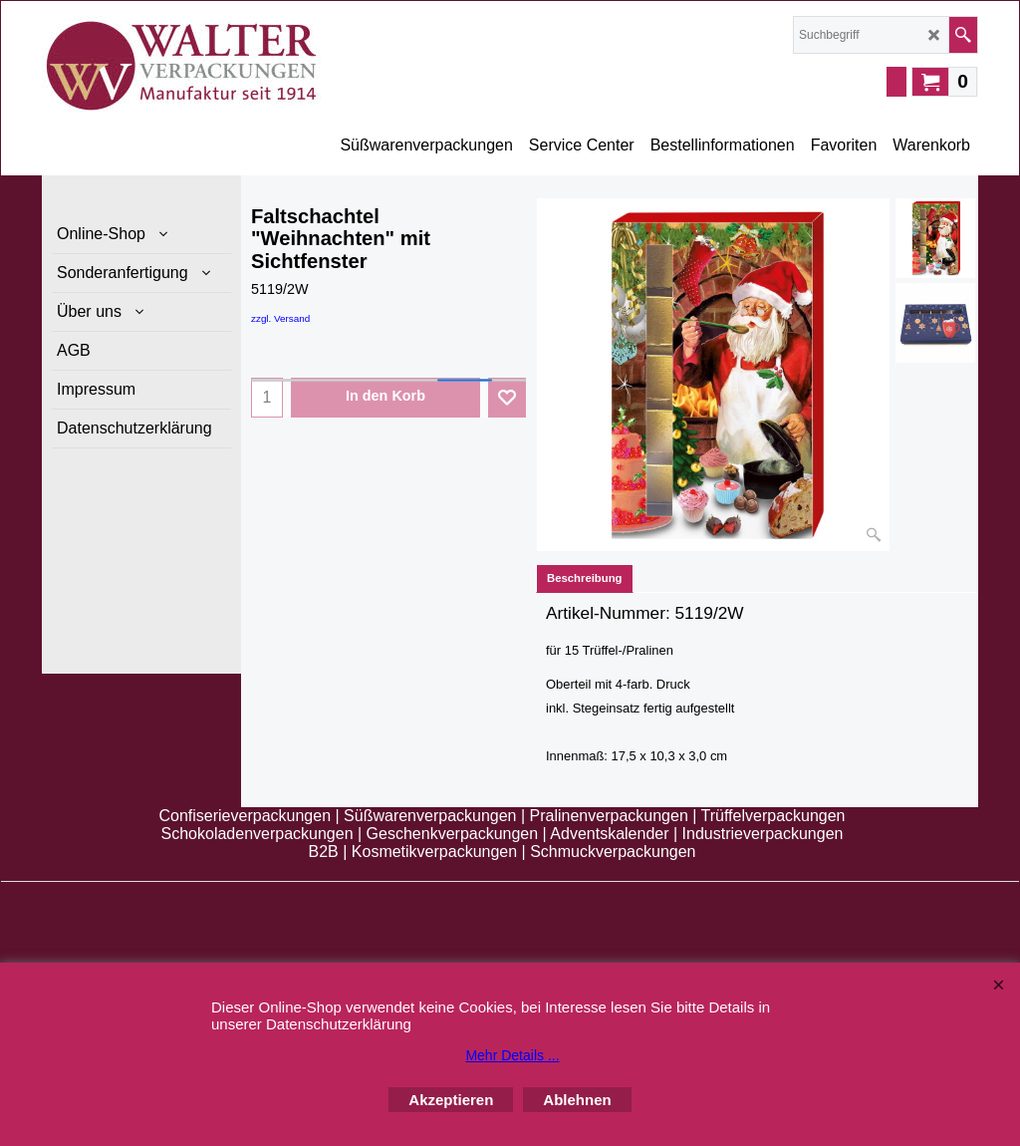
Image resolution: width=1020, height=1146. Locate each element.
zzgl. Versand (280, 318)
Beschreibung (585, 578)
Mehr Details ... (512, 1055)
